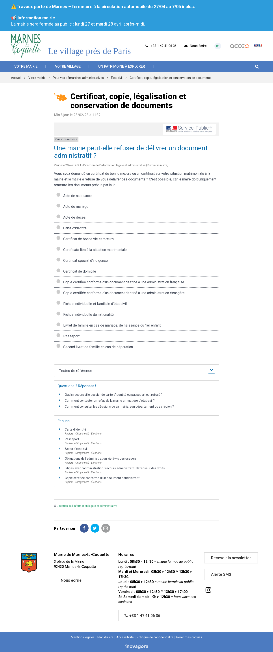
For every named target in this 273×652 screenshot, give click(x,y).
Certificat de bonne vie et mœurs (85, 239)
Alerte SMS (221, 574)
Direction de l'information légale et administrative (87, 505)
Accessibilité (125, 637)
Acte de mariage (72, 206)
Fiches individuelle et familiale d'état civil (91, 304)
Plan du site (105, 637)
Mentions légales (83, 637)
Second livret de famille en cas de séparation (94, 347)
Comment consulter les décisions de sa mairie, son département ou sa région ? (119, 406)
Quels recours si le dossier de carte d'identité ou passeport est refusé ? (114, 394)
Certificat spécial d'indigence (82, 260)
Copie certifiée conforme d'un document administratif (102, 478)
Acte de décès (71, 217)
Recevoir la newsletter (231, 557)
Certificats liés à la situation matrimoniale (91, 250)
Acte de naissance (74, 196)
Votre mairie (25, 66)
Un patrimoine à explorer (121, 66)
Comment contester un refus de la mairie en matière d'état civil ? (110, 400)
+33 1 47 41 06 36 (142, 615)
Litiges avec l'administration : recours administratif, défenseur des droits (115, 468)
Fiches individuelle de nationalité (85, 314)
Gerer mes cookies (189, 637)
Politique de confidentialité (155, 637)
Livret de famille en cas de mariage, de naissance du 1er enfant (108, 325)
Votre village (68, 66)
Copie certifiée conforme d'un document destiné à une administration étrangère (120, 293)
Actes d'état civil (76, 449)
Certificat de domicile (76, 271)
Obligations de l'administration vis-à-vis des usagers (101, 458)
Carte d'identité (71, 228)
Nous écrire (71, 580)
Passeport (68, 336)
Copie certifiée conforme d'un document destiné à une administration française (120, 282)
